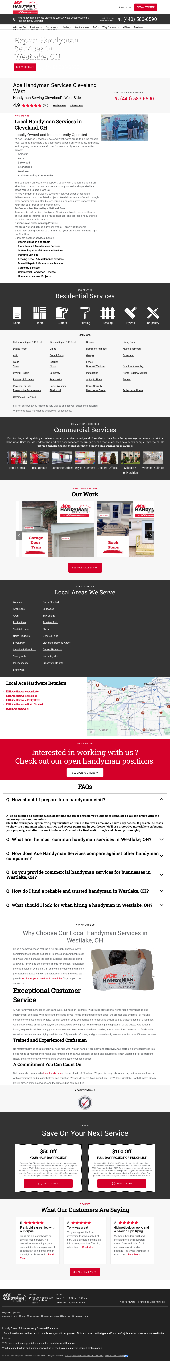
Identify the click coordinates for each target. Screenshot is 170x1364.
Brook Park (19, 642)
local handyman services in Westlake (42, 973)
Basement (128, 355)
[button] (85, 801)
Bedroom (91, 342)
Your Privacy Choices (116, 1350)
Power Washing (58, 386)
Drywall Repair (21, 372)
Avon (16, 615)
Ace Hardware (127, 1296)
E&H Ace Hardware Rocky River (23, 700)
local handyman (52, 1067)
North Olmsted (51, 602)
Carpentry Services (29, 267)
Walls (16, 362)
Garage (90, 355)
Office (53, 348)
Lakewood (48, 608)
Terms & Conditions (94, 1350)
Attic (15, 355)
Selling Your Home (133, 390)
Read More (88, 1241)
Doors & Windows (95, 366)
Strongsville (19, 656)
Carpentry (55, 372)
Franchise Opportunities (151, 1296)
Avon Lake (19, 608)
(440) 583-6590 (140, 19)
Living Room (129, 342)
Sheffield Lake (21, 629)
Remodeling (56, 379)
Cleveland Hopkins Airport (57, 642)
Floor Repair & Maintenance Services (39, 246)
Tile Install (55, 390)
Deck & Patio (56, 355)
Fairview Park (50, 622)
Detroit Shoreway (52, 649)
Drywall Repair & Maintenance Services (40, 263)
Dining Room (20, 348)
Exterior (54, 362)
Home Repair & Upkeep (135, 372)
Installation (92, 372)
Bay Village (49, 615)
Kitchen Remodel (132, 348)
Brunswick (18, 669)
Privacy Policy (79, 1350)
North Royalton (51, 656)
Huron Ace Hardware (17, 708)
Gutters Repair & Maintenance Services (40, 250)
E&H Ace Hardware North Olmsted (24, 704)
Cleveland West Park (24, 649)
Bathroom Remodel (96, 348)
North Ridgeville (21, 636)
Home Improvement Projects (34, 276)
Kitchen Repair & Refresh (63, 342)
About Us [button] (125, 7)
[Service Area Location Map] (114, 627)
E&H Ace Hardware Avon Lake (22, 691)
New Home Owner (96, 390)
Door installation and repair (34, 241)
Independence (20, 663)
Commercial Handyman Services (36, 272)
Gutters (126, 379)
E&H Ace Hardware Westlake (21, 695)
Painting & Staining (23, 379)
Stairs (16, 366)
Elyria (46, 629)
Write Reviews (76, 105)
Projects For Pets (22, 386)
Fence (89, 362)
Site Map (69, 1350)
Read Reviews (59, 105)
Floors (53, 366)
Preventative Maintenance (27, 390)
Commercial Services (24, 397)
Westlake (18, 602)
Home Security (94, 386)
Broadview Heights (53, 663)
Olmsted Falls (50, 636)
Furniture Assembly (133, 366)
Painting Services (28, 254)
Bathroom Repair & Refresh (27, 342)
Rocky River (19, 622)
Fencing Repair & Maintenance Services (41, 259)
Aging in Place (94, 379)
